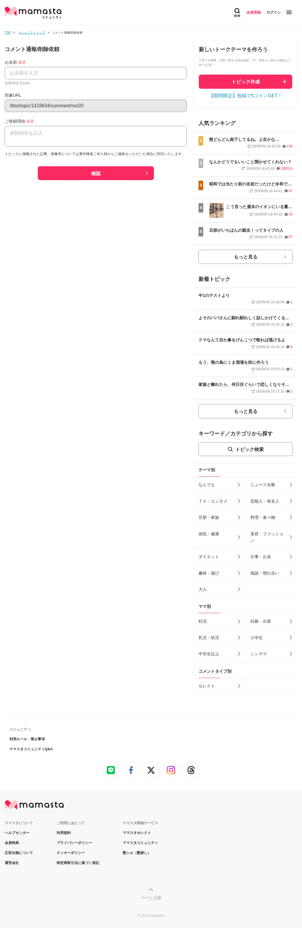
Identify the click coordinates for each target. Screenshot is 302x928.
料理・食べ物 (262, 517)
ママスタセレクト (137, 833)
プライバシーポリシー (74, 843)
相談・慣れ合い (264, 573)
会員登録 (254, 12)
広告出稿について (19, 853)
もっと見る (245, 256)
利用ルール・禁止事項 (27, 739)
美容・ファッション (266, 537)
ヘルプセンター (17, 833)
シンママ (258, 653)
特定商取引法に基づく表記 (78, 863)
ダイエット (208, 556)
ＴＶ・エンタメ (212, 501)
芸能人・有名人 (264, 501)
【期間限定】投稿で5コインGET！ (246, 95)
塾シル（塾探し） (137, 853)
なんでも (206, 484)
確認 (96, 173)
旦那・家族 (208, 517)
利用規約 (64, 833)
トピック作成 (246, 81)
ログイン (274, 12)
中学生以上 (208, 653)
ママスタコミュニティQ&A (31, 749)
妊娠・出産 (260, 621)
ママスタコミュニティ (140, 843)
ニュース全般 (262, 484)
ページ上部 (151, 897)
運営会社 (12, 863)
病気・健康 (208, 534)
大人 (202, 589)
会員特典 (12, 843)
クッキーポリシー (71, 853)
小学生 (256, 637)
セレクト (206, 686)
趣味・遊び (208, 573)
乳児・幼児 (208, 637)
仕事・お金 (260, 556)
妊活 (202, 621)
